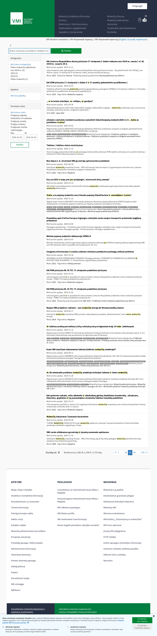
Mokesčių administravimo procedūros (28, 531)
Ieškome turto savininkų (114, 554)
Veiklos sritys (17, 519)
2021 (54, 172)
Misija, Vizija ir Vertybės (21, 489)
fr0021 (54, 134)
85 (130, 452)
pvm (48, 338)
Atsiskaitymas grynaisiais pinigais (118, 495)
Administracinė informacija (23, 548)
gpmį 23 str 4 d (123, 207)
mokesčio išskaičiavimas (65, 209)
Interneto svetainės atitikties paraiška (120, 548)
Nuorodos (108, 560)
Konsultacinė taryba (20, 578)
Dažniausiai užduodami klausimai (118, 501)
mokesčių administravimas (55, 361)
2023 (14, 73)
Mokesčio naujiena (75, 94)
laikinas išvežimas (89, 338)
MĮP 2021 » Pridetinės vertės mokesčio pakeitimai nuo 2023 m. (109, 301)
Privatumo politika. (19, 623)
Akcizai (69, 75)
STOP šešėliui (109, 537)
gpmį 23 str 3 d (97, 207)
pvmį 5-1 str (55, 338)
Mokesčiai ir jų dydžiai (113, 489)
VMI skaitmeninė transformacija (72, 519)
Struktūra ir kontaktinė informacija (27, 495)
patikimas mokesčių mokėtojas (56, 384)
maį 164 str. (115, 361)
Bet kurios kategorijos (21, 64)
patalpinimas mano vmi (107, 363)
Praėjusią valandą (19, 115)
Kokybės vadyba (18, 525)
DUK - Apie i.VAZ (57, 113)
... (122, 452)
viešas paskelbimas (122, 363)
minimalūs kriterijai (73, 384)
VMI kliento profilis (65, 513)
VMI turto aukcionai (112, 525)
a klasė (49, 207)
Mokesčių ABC (109, 507)
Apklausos (15, 590)
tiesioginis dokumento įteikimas (56, 363)
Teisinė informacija (19, 507)
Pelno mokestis (19, 79)
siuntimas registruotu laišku (76, 363)
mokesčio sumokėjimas (110, 207)
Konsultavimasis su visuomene (25, 501)
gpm (54, 207)
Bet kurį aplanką (18, 95)
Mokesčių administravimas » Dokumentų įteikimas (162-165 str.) (83, 365)
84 (126, 452)
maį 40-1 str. (84, 384)
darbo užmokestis (85, 207)
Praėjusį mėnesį (18, 124)
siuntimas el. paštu (92, 363)
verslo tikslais (65, 338)
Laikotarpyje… (17, 130)
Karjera (14, 572)
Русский (131, 39)
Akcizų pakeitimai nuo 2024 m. (111, 75)
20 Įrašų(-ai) (52, 452)
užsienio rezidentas (64, 134)
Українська (141, 39)
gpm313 (60, 207)
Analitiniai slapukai (76, 627)
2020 (54, 444)
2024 (14, 76)
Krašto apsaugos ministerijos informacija (122, 542)
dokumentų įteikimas (71, 361)
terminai (67, 207)
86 (134, 452)
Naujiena (71, 172)
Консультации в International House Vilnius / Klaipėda (78, 500)
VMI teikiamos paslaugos (68, 507)
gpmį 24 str (75, 207)
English (123, 39)
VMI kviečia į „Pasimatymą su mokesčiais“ (122, 519)
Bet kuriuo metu (18, 112)
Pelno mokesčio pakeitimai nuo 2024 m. (23, 69)
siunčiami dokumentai (86, 361)
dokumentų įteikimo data (102, 361)
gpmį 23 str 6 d (51, 209)
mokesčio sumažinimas (79, 134)
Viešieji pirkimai (74, 263)
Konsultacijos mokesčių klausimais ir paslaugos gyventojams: (28, 611)
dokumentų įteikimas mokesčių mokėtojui (132, 361)
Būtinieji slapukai (11, 627)
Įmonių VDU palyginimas (114, 531)
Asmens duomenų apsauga (23, 560)
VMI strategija (17, 584)
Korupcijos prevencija (20, 537)
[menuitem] (74, 16)
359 (142, 452)
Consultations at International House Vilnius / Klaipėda (78, 491)
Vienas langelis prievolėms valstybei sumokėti (78, 525)
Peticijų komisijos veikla (22, 513)
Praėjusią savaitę (18, 121)
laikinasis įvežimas (102, 338)
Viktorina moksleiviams (114, 513)
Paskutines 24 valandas (21, 118)
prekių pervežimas (76, 338)
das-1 (49, 134)
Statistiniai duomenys (21, 554)
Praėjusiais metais (19, 127)
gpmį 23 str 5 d (133, 207)
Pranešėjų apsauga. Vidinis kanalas (27, 542)
